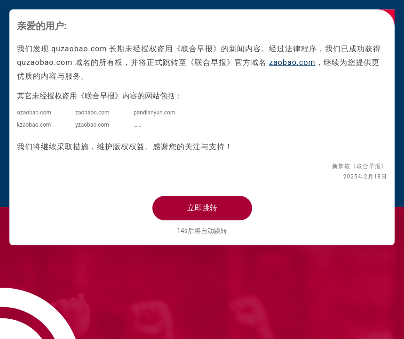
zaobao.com (292, 62)
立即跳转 (202, 207)
